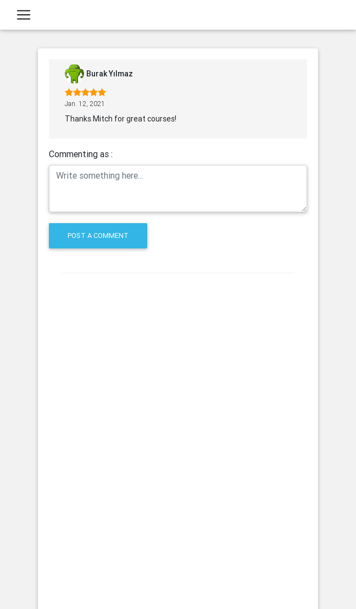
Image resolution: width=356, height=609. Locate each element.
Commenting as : (81, 153)
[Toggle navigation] (23, 17)
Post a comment (98, 235)
